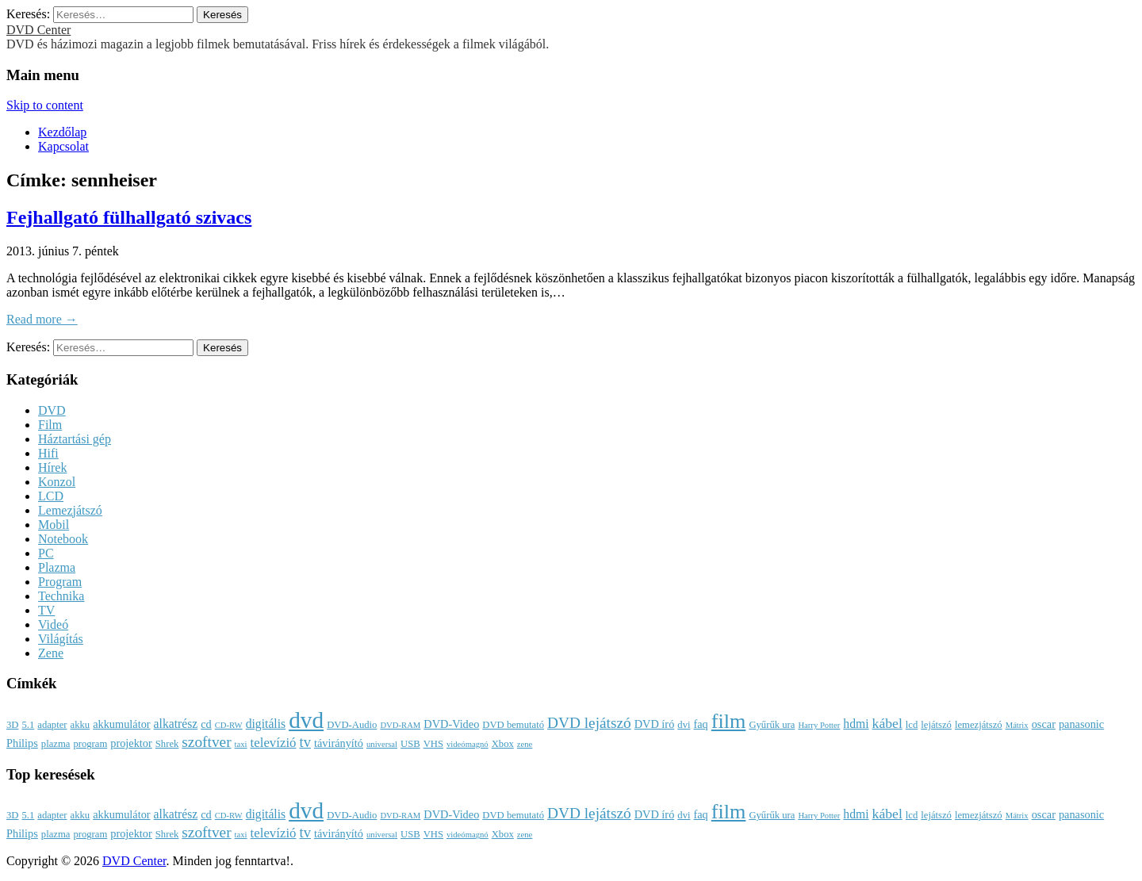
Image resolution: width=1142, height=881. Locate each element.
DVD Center (38, 29)
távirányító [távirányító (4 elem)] (338, 743)
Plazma (56, 567)
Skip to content (44, 105)
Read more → (42, 319)
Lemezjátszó (70, 510)
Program (60, 581)
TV (46, 610)
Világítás (60, 638)
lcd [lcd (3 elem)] (912, 724)
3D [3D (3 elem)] (12, 724)
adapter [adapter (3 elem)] (52, 724)
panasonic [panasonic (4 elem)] (1081, 724)
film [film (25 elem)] (728, 721)
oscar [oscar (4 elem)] (1044, 724)
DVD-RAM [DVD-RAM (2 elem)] (400, 725)
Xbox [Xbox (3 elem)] (503, 743)
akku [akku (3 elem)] (80, 724)
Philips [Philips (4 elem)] (22, 743)
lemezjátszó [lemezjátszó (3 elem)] (978, 724)
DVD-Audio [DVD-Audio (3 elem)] (352, 724)
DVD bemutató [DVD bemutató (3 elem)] (513, 724)
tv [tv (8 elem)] (305, 742)
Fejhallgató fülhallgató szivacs (128, 217)
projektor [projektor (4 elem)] (131, 743)
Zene (50, 653)
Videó (53, 624)
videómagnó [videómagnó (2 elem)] (467, 744)
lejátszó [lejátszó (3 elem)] (936, 724)
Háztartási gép (74, 439)
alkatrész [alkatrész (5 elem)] (176, 723)
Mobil (53, 524)
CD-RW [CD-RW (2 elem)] (229, 725)
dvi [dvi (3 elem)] (683, 724)
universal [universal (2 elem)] (381, 744)
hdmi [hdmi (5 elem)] (855, 723)
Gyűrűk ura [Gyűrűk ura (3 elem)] (772, 724)
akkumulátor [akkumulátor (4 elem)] (121, 724)
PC (46, 553)
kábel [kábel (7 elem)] (887, 723)
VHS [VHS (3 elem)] (433, 743)
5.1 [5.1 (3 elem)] (27, 724)
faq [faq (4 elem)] (700, 724)
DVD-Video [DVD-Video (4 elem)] (451, 724)
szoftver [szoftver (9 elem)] (206, 742)
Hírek (52, 467)
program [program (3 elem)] (90, 743)
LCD (50, 496)
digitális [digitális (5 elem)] (266, 723)
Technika (61, 596)
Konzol (56, 481)
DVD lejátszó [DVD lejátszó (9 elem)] (589, 722)
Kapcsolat (63, 146)
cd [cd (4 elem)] (206, 724)
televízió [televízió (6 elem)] (274, 742)
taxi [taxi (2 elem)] (241, 744)
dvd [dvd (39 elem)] (306, 720)
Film (50, 424)
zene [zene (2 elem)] (525, 744)
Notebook (63, 539)
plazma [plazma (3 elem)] (56, 743)
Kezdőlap (62, 132)
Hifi (48, 453)
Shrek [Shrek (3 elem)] (167, 743)
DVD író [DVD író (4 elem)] (654, 724)
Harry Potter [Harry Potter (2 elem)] (819, 725)
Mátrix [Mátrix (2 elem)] (1017, 725)
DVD (52, 410)
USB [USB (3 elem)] (410, 743)
